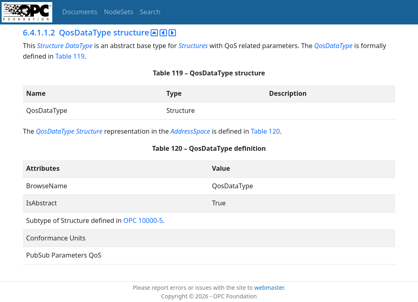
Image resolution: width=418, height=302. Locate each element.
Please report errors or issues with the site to (193, 287)
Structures (193, 45)
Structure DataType (65, 45)
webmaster (269, 287)
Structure (89, 131)
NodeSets (118, 11)
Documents (79, 11)
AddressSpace (190, 131)
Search (150, 11)
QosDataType (333, 45)
